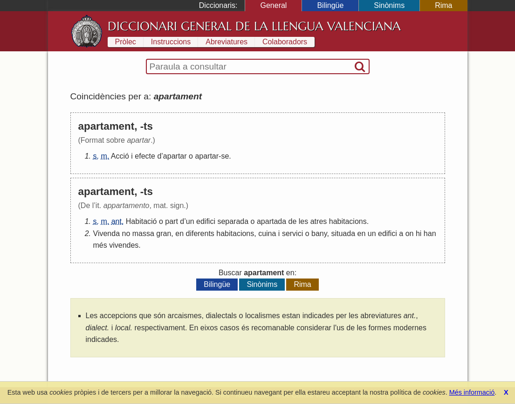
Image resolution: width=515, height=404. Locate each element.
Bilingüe (330, 5)
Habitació (141, 221)
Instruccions (171, 42)
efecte (145, 156)
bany (319, 233)
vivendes (123, 245)
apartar (175, 156)
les (303, 221)
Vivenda (106, 233)
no (126, 233)
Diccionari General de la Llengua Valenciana (254, 26)
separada (232, 221)
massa (143, 233)
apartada (271, 221)
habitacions (348, 221)
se (225, 156)
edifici (205, 221)
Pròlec (125, 42)
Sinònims (389, 5)
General (273, 5)
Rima (443, 5)
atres (318, 221)
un (190, 221)
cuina (267, 233)
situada (343, 233)
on (409, 233)
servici (292, 233)
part (171, 221)
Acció (120, 156)
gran (163, 233)
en (179, 233)
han (430, 233)
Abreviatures (226, 42)
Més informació (472, 392)
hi (418, 233)
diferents (199, 233)
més (100, 245)
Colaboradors (284, 42)
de (292, 221)
